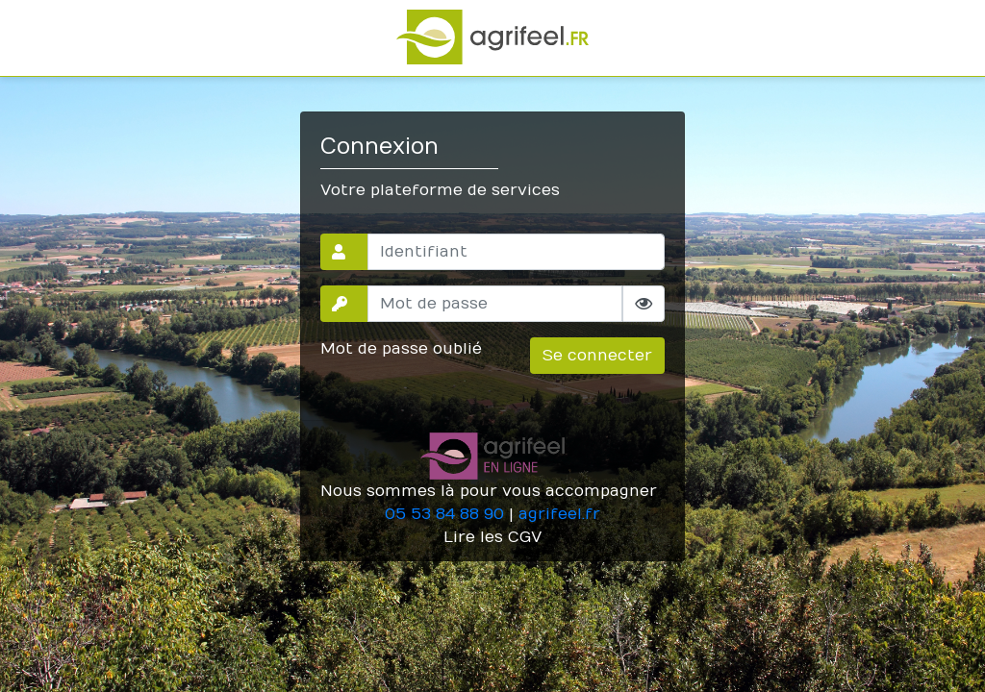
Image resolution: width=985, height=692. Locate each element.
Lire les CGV (492, 537)
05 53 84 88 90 (444, 514)
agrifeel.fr (559, 514)
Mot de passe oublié (401, 349)
